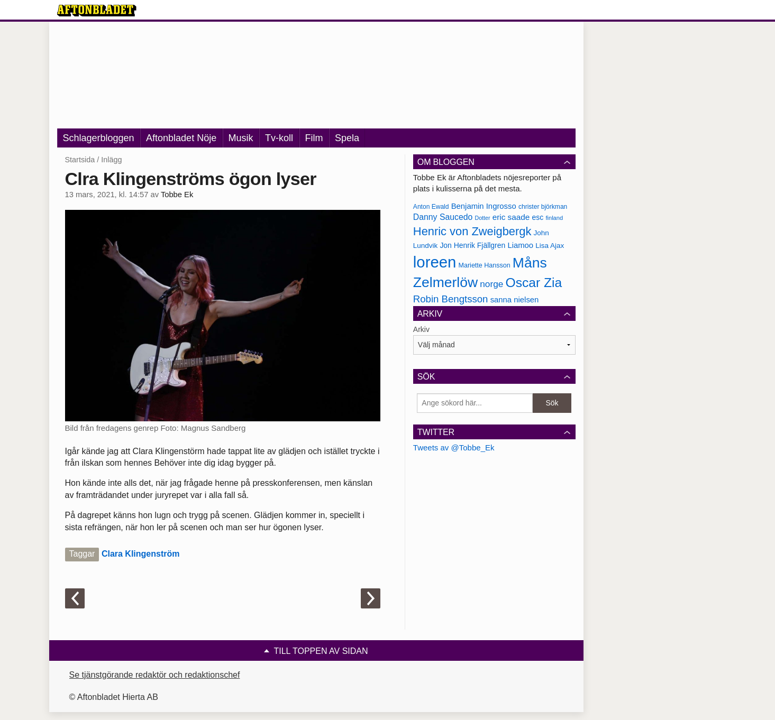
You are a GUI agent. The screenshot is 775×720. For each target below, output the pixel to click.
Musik (241, 138)
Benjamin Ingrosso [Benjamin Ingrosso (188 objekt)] (483, 206)
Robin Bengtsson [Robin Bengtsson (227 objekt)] (450, 298)
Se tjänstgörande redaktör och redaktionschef (154, 674)
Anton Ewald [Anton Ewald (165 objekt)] (431, 206)
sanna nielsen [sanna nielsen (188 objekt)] (514, 300)
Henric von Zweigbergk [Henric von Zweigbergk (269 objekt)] (472, 231)
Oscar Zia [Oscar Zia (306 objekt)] (533, 282)
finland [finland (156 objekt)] (554, 218)
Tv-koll (279, 138)
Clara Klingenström (141, 553)
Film (314, 138)
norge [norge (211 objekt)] (491, 284)
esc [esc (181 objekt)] (538, 217)
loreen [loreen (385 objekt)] (435, 262)
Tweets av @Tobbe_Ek (454, 447)
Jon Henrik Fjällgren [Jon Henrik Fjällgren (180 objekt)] (472, 245)
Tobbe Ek (177, 194)
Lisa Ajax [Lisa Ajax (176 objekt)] (549, 246)
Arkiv (421, 329)
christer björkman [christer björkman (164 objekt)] (542, 206)
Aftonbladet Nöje (181, 138)
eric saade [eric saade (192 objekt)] (511, 217)
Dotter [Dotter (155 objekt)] (482, 218)
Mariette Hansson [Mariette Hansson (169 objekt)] (484, 265)
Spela (347, 138)
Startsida (80, 159)
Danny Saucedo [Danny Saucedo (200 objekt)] (442, 217)
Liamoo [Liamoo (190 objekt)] (520, 245)
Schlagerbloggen (98, 138)
